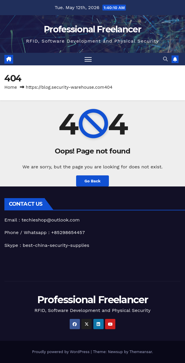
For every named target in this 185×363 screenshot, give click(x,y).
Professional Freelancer (92, 29)
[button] (165, 59)
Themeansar (140, 352)
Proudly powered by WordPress (61, 352)
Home (10, 87)
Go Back (92, 181)
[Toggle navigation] (88, 59)
